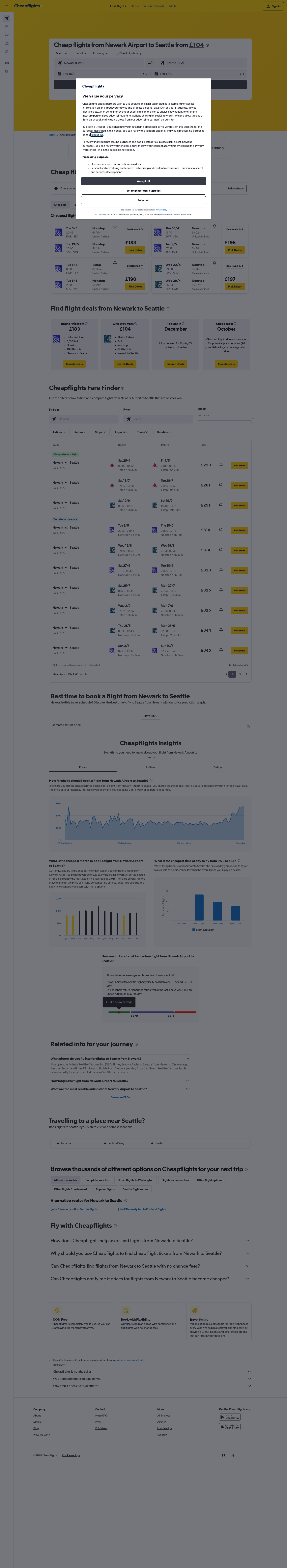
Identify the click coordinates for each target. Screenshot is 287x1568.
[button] (143, 181)
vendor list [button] (97, 134)
